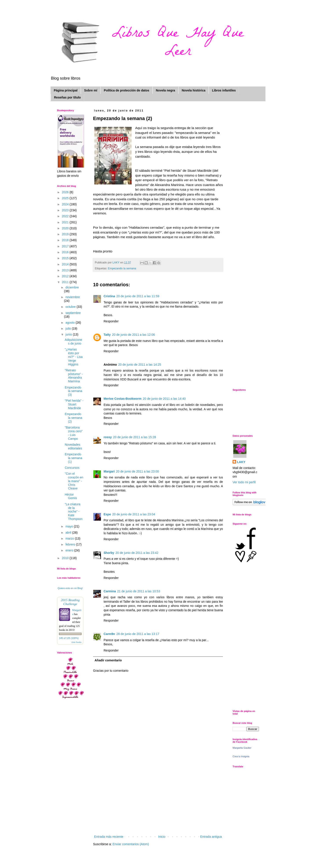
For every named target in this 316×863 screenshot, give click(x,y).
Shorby (109, 553)
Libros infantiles (224, 90)
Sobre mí (90, 90)
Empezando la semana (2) (73, 417)
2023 (66, 210)
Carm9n (109, 634)
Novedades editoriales (73, 446)
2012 (66, 276)
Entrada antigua (211, 836)
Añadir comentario (108, 660)
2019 (66, 234)
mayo (69, 526)
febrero (70, 544)
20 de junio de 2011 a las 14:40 (164, 398)
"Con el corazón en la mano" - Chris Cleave (74, 481)
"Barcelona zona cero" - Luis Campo (74, 433)
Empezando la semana (122, 268)
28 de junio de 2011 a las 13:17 (137, 634)
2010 (66, 558)
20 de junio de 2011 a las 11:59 (137, 296)
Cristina (109, 296)
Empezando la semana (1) (73, 457)
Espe (107, 514)
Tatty (107, 334)
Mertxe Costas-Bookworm (123, 398)
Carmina (110, 591)
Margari (109, 471)
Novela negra (165, 90)
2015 (66, 258)
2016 (66, 252)
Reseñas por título (67, 97)
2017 (66, 246)
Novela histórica (193, 90)
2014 (66, 264)
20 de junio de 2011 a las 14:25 (139, 364)
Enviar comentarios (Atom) (131, 844)
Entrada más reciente (108, 836)
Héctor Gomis (71, 496)
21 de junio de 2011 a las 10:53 (138, 591)
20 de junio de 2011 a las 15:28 (134, 437)
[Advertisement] (158, 801)
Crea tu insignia (241, 756)
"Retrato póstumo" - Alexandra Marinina (74, 376)
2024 (66, 204)
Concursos (72, 467)
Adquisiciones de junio (73, 341)
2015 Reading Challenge (70, 602)
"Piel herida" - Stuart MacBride (74, 404)
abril (68, 532)
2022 (66, 216)
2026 (66, 192)
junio (69, 334)
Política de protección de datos (126, 90)
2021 (66, 222)
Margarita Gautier (242, 747)
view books (76, 642)
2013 (66, 270)
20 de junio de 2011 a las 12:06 (133, 334)
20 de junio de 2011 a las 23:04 (133, 514)
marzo (70, 538)
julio (68, 328)
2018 (66, 240)
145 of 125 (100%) (69, 638)
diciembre (72, 287)
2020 (66, 228)
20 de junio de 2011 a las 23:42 (136, 553)
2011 (66, 282)
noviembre (72, 297)
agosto (70, 322)
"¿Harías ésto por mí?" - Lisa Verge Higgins (74, 357)
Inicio (161, 836)
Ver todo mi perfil (244, 482)
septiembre (73, 313)
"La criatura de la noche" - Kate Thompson (74, 511)
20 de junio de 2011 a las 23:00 (137, 471)
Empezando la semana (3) (73, 391)
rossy (108, 437)
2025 (66, 198)
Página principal (65, 90)
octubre (71, 306)
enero (69, 550)
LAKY (241, 462)
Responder (111, 321)
